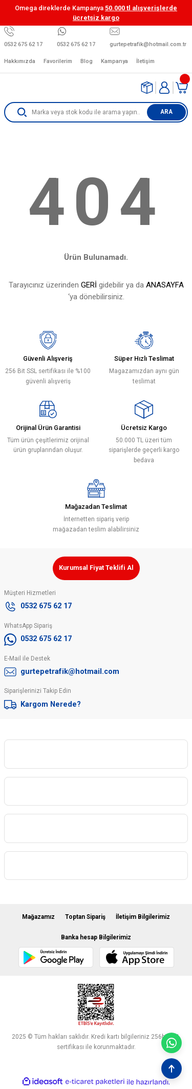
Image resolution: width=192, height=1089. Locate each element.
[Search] (96, 112)
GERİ (89, 285)
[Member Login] (164, 87)
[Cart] (182, 87)
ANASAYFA (165, 285)
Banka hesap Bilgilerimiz (96, 937)
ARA (166, 111)
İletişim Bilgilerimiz (143, 916)
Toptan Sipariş (85, 916)
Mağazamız (38, 916)
